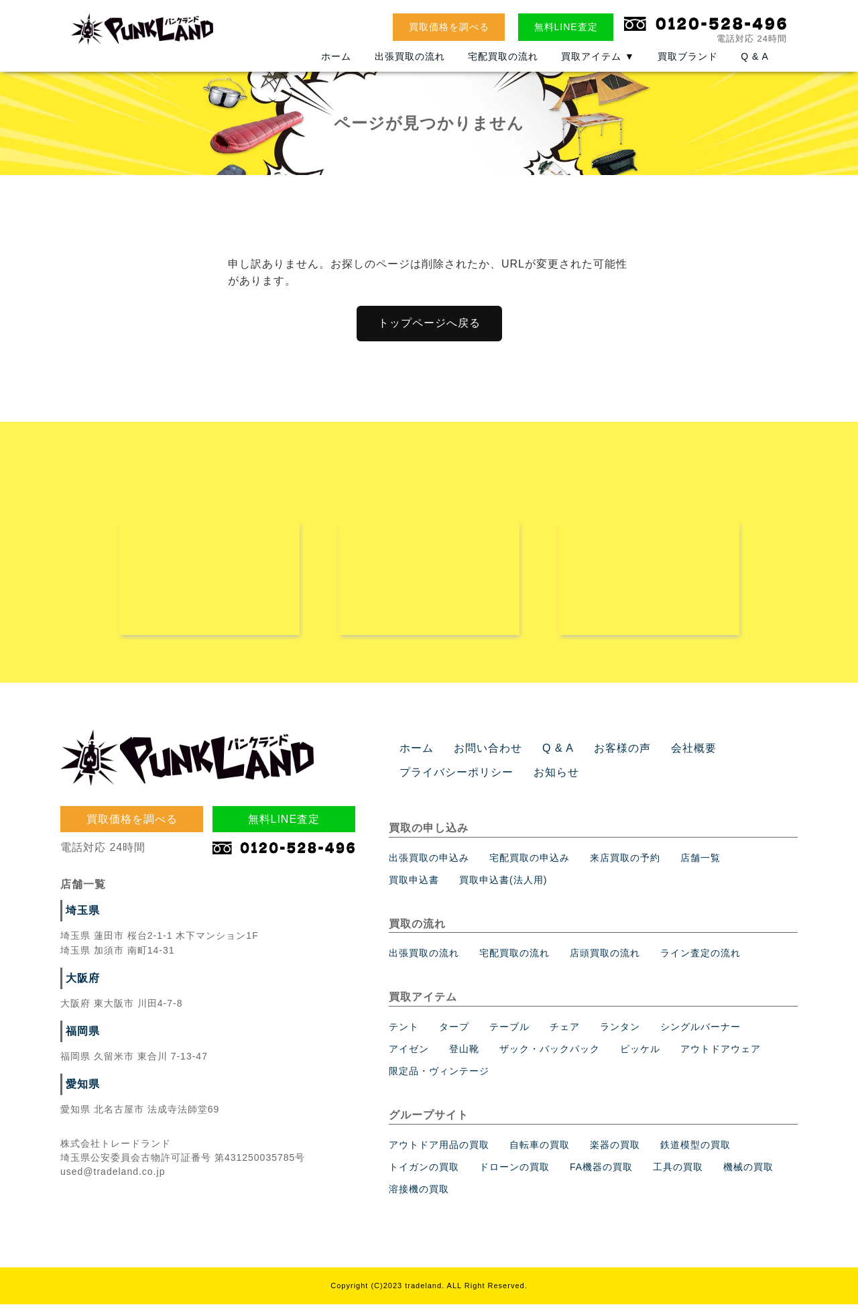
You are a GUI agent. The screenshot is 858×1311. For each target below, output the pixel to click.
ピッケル (640, 1055)
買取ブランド (688, 65)
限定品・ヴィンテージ (439, 1077)
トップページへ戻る (429, 323)
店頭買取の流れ (605, 959)
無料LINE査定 (566, 26)
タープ (454, 1033)
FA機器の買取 (601, 1173)
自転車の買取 (539, 1151)
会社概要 (669, 755)
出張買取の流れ (410, 65)
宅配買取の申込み (529, 864)
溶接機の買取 (419, 1195)
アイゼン (409, 1055)
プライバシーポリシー (450, 779)
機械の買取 (748, 1173)
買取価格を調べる (449, 26)
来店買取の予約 (625, 864)
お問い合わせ (480, 755)
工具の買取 (678, 1173)
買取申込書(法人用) (503, 886)
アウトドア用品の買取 (439, 1151)
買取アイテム (598, 65)
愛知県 (81, 1091)
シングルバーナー (700, 1033)
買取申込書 (414, 886)
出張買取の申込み (429, 864)
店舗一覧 (700, 864)
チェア (565, 1033)
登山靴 (464, 1055)
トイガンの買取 (424, 1173)
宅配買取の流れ (503, 65)
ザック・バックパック (549, 1055)
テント (404, 1033)
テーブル (509, 1033)
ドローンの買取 (514, 1173)
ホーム (336, 65)
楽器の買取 (615, 1151)
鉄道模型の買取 (695, 1151)
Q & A (755, 65)
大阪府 (81, 985)
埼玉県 (81, 917)
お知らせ (540, 779)
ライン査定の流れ (700, 959)
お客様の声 (603, 755)
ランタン (620, 1033)
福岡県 (81, 1038)
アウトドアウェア (720, 1055)
